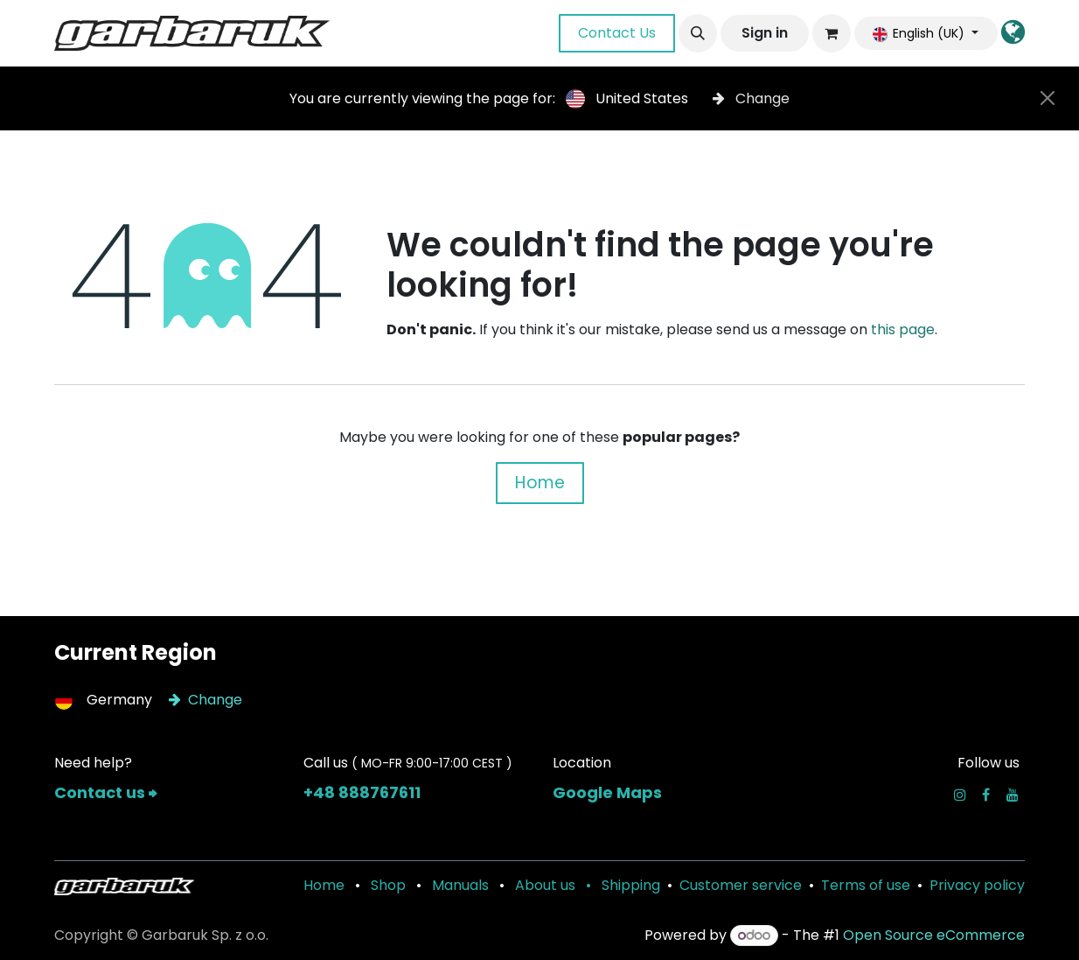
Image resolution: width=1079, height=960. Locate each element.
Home (540, 482)
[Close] (1047, 98)
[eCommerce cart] (831, 33)
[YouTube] (1012, 794)
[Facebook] (985, 794)
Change (751, 98)
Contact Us (617, 33)
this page (903, 329)
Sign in (764, 33)
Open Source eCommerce (934, 935)
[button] (698, 33)
